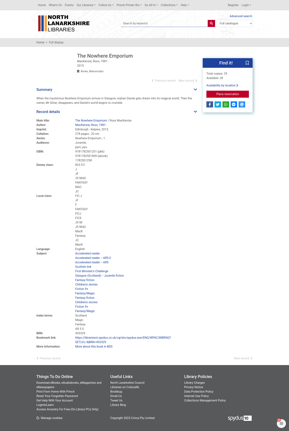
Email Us (116, 396)
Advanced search (241, 16)
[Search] (211, 23)
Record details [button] (48, 112)
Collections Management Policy (205, 400)
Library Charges (194, 382)
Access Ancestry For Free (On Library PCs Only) (67, 409)
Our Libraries (85, 5)
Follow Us (104, 5)
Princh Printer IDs (128, 5)
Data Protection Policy (198, 391)
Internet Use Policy (196, 396)
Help (184, 5)
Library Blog (118, 405)
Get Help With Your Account (54, 400)
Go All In (150, 5)
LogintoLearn (45, 405)
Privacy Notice (193, 387)
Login (245, 5)
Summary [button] (44, 89)
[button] (247, 63)
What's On (55, 5)
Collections (168, 5)
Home (42, 5)
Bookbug (116, 391)
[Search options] (235, 23)
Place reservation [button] (232, 94)
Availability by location (222, 85)
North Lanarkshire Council (127, 382)
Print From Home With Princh (55, 391)
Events (69, 5)
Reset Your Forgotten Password (57, 396)
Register (233, 5)
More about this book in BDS (94, 346)
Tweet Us (116, 400)
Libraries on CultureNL (125, 387)
